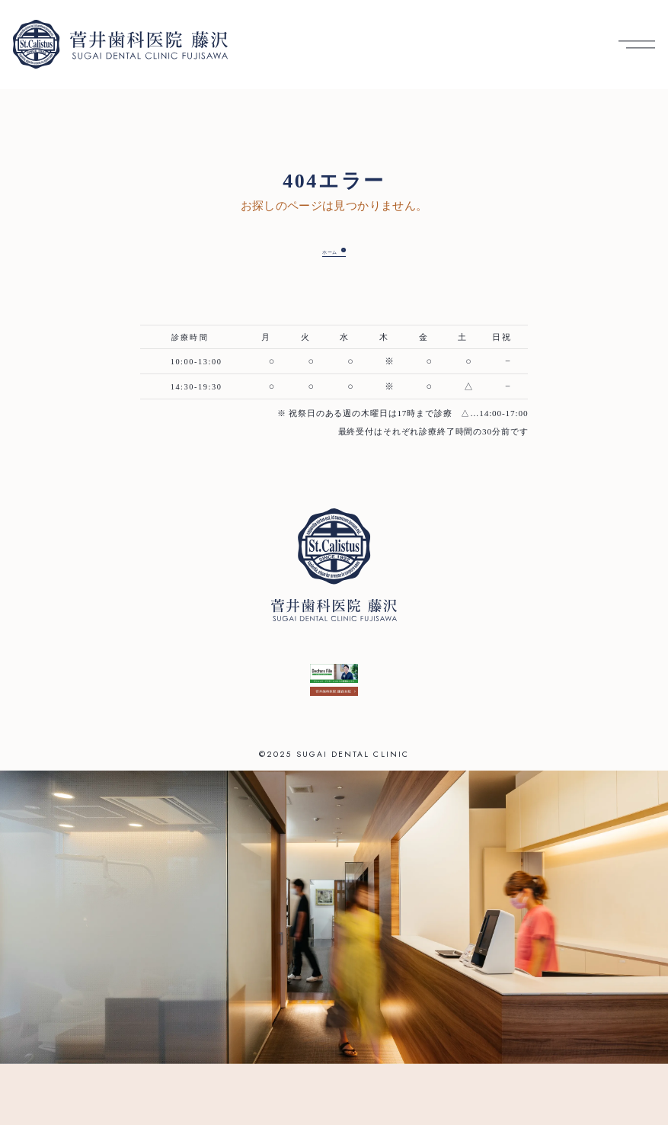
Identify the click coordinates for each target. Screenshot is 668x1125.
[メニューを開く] (636, 44)
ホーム (323, 251)
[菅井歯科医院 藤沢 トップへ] (120, 44)
